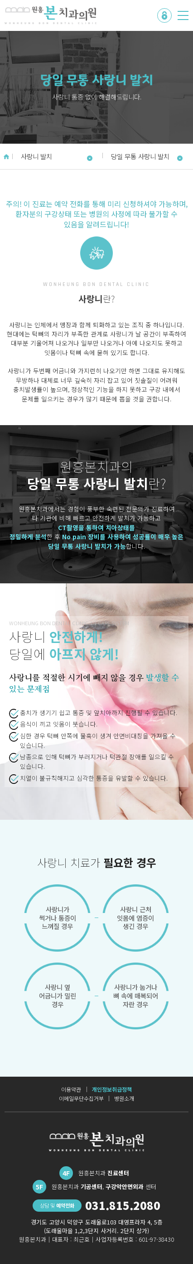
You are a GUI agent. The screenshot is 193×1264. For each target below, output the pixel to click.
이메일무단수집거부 (81, 1098)
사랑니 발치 (57, 156)
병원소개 (124, 1098)
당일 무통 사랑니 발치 (147, 156)
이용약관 (71, 1089)
